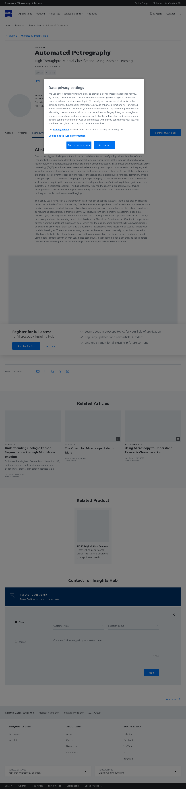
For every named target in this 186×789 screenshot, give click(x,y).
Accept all (104, 145)
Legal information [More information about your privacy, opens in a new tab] (75, 135)
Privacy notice (61, 129)
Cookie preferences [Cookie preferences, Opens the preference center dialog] (79, 145)
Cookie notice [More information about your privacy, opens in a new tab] (56, 135)
